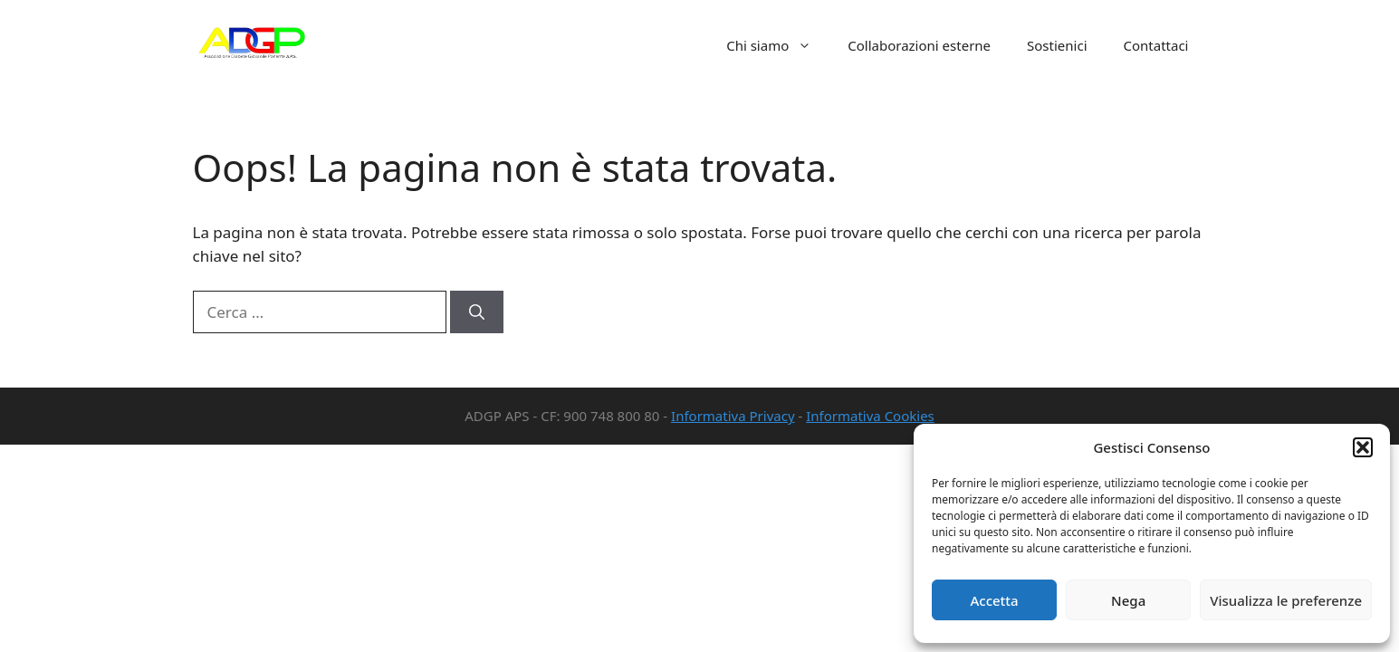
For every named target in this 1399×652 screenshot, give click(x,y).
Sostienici (1057, 45)
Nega (1128, 600)
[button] (1363, 447)
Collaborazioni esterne (919, 45)
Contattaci (1156, 45)
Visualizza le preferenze (1286, 600)
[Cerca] (476, 312)
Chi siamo (777, 45)
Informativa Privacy (732, 416)
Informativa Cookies (870, 416)
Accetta (994, 600)
